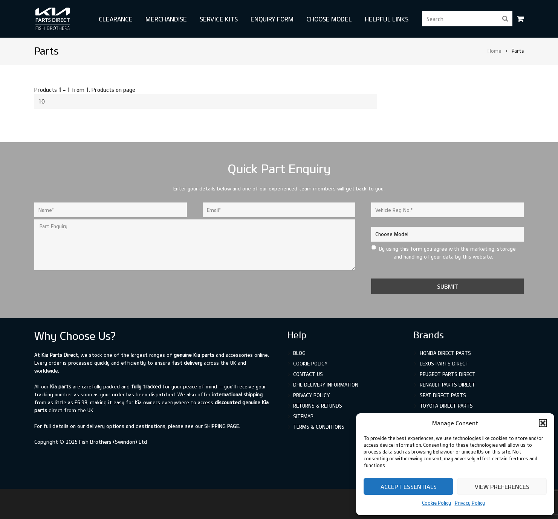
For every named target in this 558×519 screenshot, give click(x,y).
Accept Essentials (409, 486)
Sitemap (303, 416)
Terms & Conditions (318, 427)
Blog (299, 353)
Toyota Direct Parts (446, 406)
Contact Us (308, 374)
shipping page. (222, 426)
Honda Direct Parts (445, 353)
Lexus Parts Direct (444, 364)
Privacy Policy (470, 502)
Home (494, 51)
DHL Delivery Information (325, 385)
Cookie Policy (436, 502)
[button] (543, 423)
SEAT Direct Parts (443, 395)
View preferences (502, 486)
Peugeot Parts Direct (447, 374)
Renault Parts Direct (447, 385)
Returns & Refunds (317, 406)
